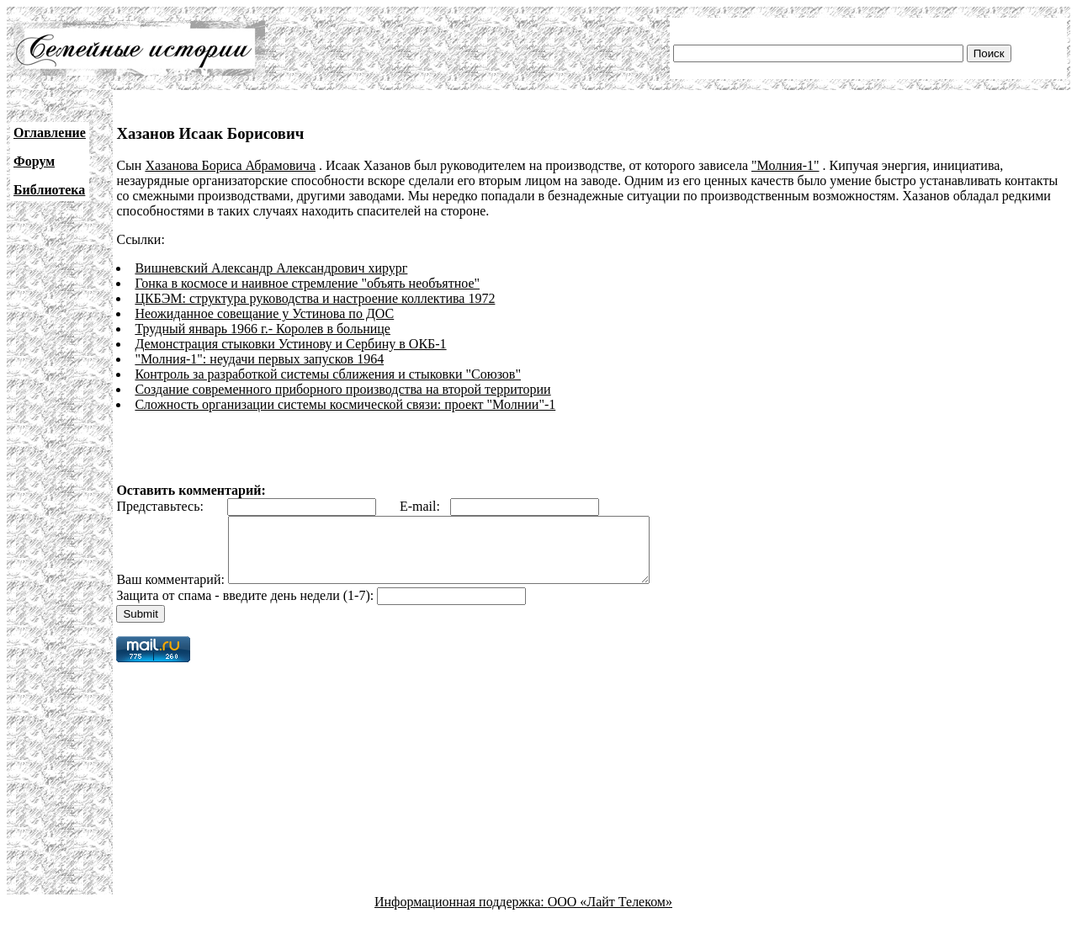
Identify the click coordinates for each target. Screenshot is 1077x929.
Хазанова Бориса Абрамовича (230, 165)
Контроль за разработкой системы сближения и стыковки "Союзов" (328, 374)
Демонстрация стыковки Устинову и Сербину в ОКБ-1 (290, 344)
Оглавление (49, 132)
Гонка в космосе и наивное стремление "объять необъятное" (307, 283)
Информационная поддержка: (461, 914)
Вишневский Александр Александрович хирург (271, 268)
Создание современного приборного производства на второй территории (342, 389)
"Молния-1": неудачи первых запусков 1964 (259, 359)
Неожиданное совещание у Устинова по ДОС (264, 313)
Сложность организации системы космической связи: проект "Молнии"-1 (345, 404)
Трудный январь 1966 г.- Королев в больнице (262, 328)
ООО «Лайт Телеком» (610, 914)
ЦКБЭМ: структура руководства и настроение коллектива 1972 (315, 298)
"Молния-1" (785, 165)
